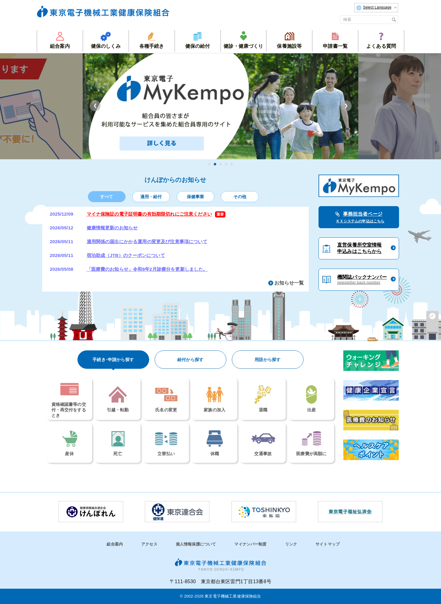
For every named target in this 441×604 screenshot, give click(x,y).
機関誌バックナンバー (362, 279)
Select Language (376, 7)
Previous (95, 105)
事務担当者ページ (358, 218)
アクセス (149, 544)
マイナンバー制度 (250, 544)
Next (346, 105)
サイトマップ (327, 544)
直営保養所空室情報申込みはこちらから (359, 248)
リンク (291, 544)
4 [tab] (226, 164)
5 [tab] (231, 164)
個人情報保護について (196, 544)
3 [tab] (220, 164)
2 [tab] (215, 164)
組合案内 (115, 544)
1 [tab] (209, 164)
